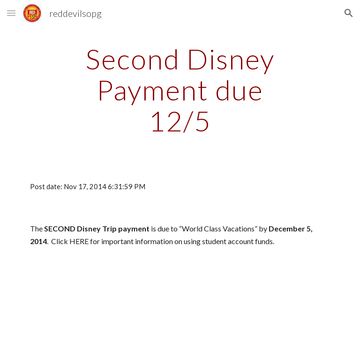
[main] (180, 89)
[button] (11, 13)
